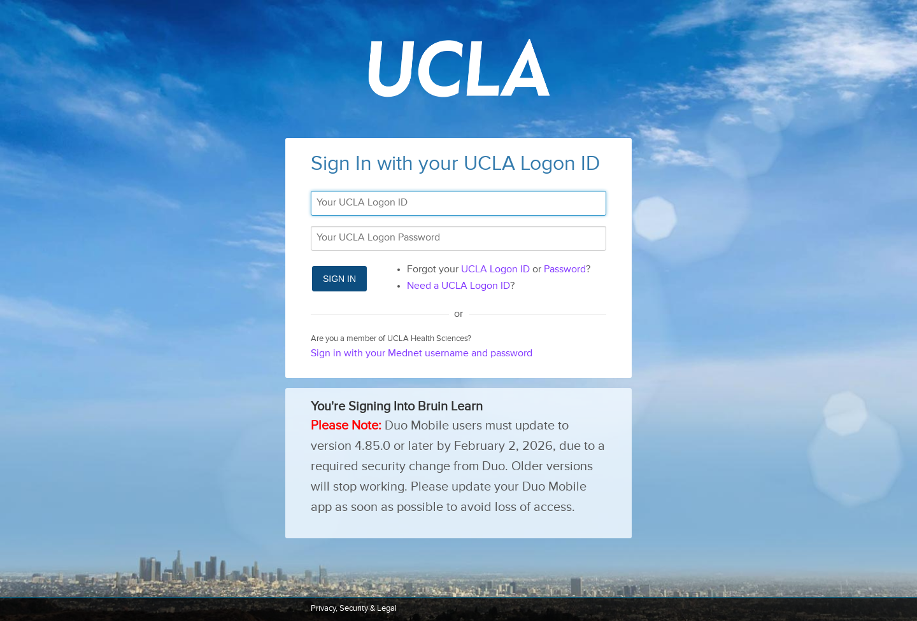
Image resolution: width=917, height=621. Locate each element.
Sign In (339, 279)
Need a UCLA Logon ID (458, 286)
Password (565, 270)
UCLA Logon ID (495, 270)
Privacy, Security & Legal (354, 608)
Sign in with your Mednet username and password (421, 354)
